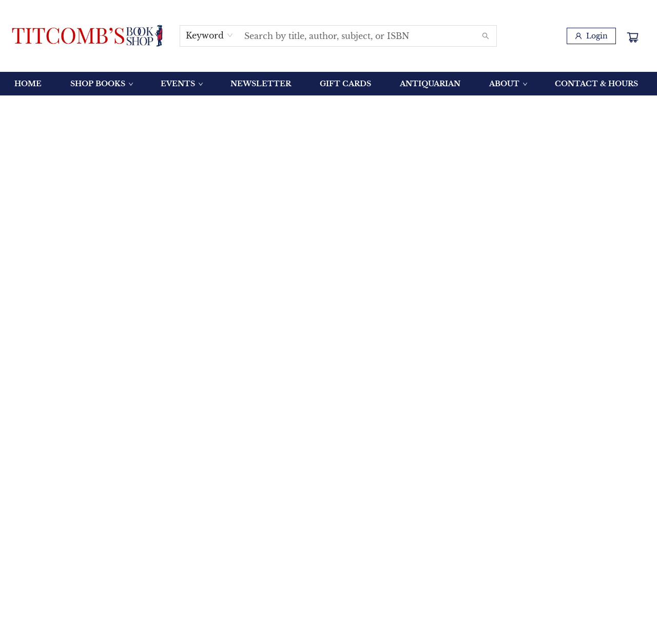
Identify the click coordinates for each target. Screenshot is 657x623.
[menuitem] (28, 83)
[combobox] (209, 35)
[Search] (485, 36)
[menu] (328, 83)
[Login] (591, 36)
